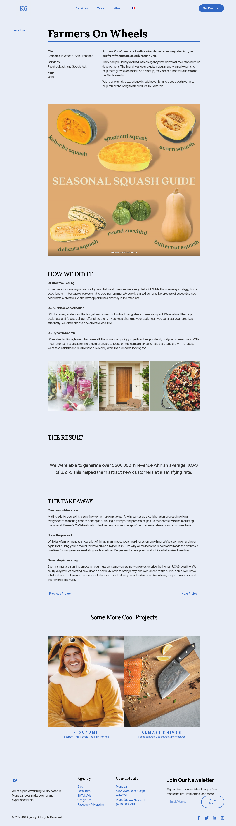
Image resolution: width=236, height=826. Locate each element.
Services (82, 8)
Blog (80, 786)
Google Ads (84, 800)
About (118, 8)
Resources (84, 791)
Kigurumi (85, 732)
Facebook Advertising (91, 804)
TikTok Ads (84, 795)
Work (100, 8)
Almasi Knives (162, 732)
